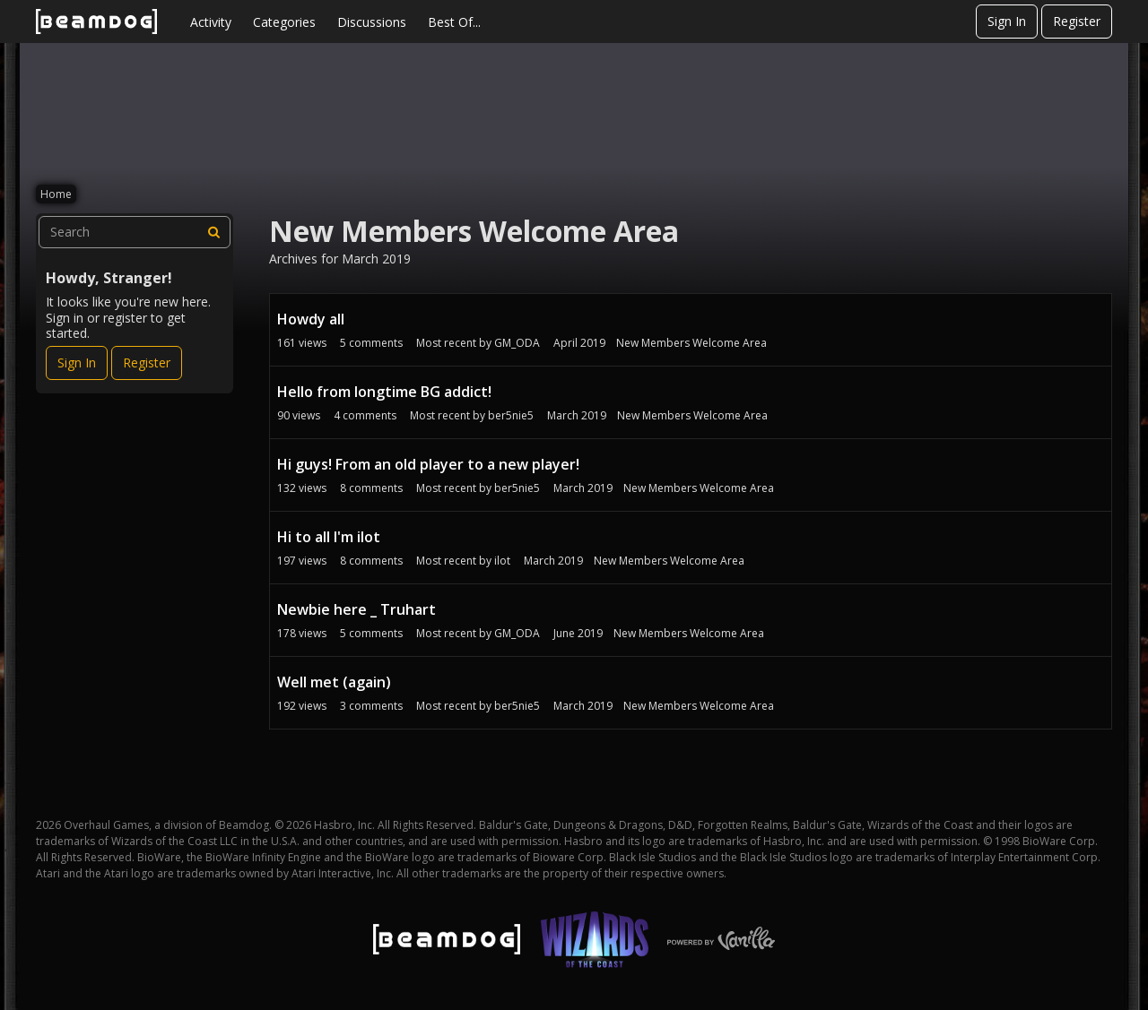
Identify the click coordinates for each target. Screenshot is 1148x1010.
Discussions (371, 21)
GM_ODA (517, 342)
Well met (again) (334, 682)
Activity (210, 21)
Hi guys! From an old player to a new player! (428, 464)
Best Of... (454, 21)
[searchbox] (134, 232)
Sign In (1006, 21)
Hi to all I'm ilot (328, 537)
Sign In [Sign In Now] (76, 362)
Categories (284, 21)
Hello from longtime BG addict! (384, 391)
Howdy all (310, 319)
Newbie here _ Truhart (356, 609)
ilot (502, 560)
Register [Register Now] (146, 362)
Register (1076, 21)
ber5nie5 (511, 415)
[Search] (214, 232)
